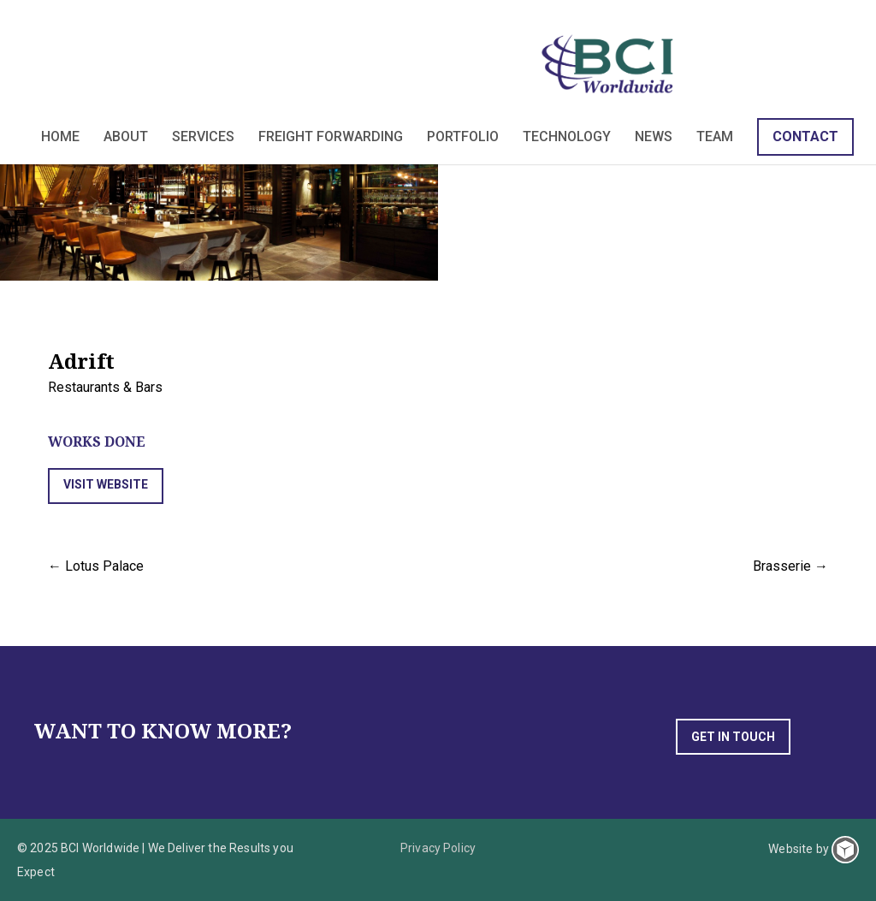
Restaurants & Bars (105, 387)
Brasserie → (790, 566)
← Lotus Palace (96, 566)
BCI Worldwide (610, 63)
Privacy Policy (438, 848)
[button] (105, 486)
